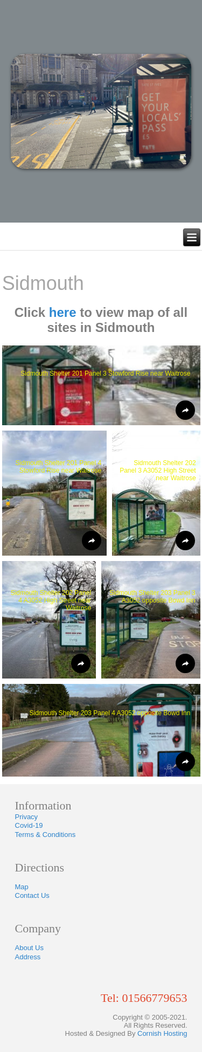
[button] (101, 385)
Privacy (26, 817)
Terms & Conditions (45, 834)
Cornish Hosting (162, 1033)
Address (28, 957)
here (62, 312)
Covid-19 (29, 825)
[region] (101, 111)
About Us (29, 948)
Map (22, 887)
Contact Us (32, 895)
